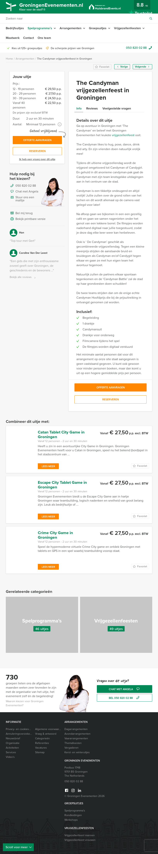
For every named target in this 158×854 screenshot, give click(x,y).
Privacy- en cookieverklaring (19, 729)
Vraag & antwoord (45, 734)
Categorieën (42, 738)
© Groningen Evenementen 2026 (84, 796)
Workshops (71, 820)
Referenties (42, 743)
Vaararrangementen (76, 738)
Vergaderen (71, 748)
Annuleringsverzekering (19, 734)
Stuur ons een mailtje (22, 199)
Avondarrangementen (77, 734)
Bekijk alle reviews (23, 277)
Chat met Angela (24, 191)
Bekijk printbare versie (28, 219)
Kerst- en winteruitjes (77, 752)
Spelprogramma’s (40, 28)
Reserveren (37, 151)
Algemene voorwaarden (48, 729)
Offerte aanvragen (37, 140)
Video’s (10, 757)
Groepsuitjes (97, 28)
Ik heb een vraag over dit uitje (37, 159)
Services (11, 752)
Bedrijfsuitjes (15, 28)
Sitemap (40, 752)
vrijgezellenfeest (123, 135)
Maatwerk (12, 38)
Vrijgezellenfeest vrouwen (79, 840)
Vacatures (41, 748)
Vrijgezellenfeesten (127, 28)
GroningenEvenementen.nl (51, 7)
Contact (28, 38)
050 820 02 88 (136, 47)
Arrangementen (70, 28)
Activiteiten (12, 748)
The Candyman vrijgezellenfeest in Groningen (64, 59)
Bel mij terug (21, 213)
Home (9, 59)
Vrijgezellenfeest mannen (79, 835)
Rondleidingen (73, 815)
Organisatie (12, 743)
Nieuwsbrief (13, 738)
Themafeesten (73, 743)
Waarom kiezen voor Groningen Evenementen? (25, 703)
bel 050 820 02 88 (124, 698)
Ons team (44, 38)
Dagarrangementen (76, 729)
